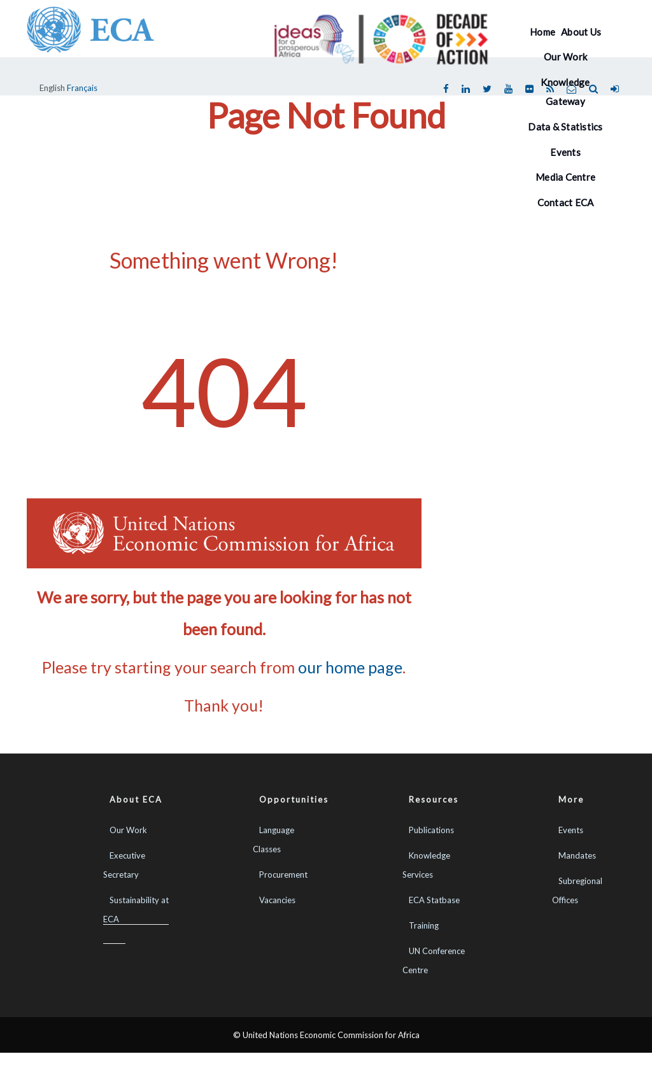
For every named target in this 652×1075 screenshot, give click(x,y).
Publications (431, 830)
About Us (581, 32)
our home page (350, 667)
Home (542, 32)
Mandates (577, 855)
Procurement (283, 874)
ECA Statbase (434, 900)
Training (424, 925)
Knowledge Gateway (565, 91)
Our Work (565, 56)
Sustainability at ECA (136, 909)
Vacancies (277, 900)
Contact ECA (565, 202)
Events (570, 830)
